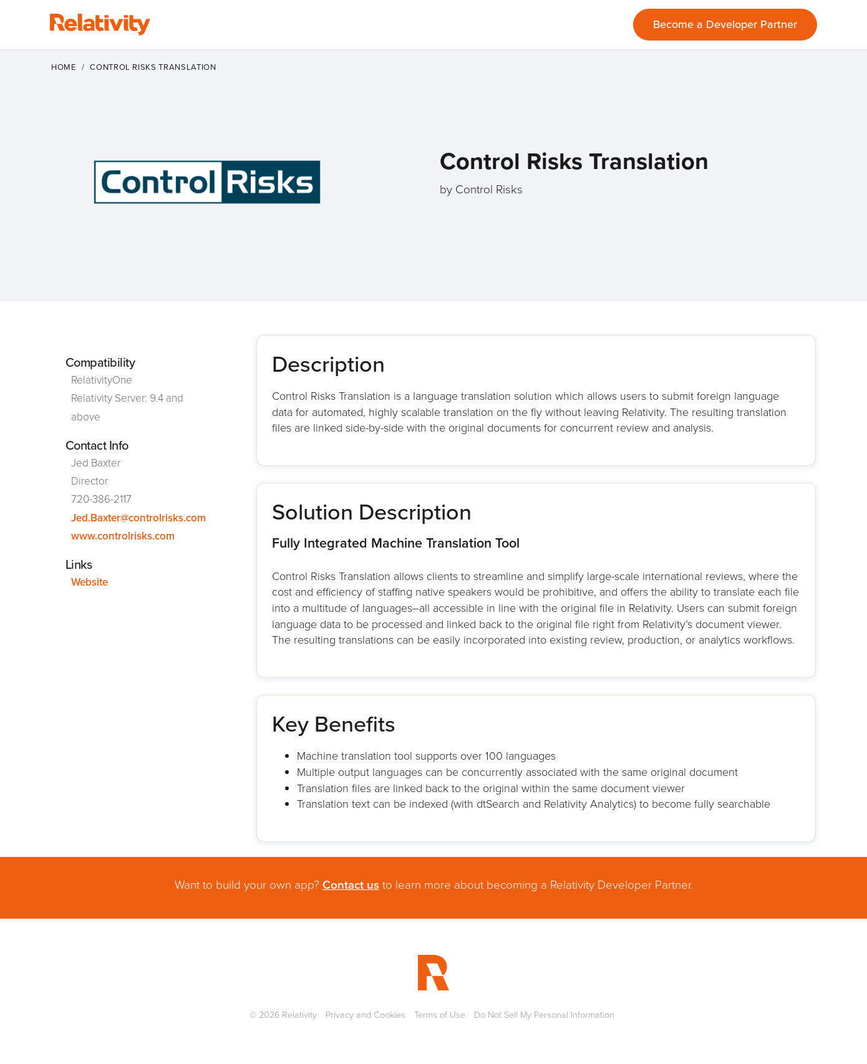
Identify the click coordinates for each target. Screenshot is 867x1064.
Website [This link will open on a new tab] (89, 582)
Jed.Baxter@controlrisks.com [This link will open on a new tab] (138, 518)
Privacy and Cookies (365, 1015)
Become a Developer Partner (725, 24)
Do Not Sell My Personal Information (544, 1015)
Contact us (350, 885)
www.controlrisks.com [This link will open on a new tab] (123, 536)
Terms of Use (439, 1015)
